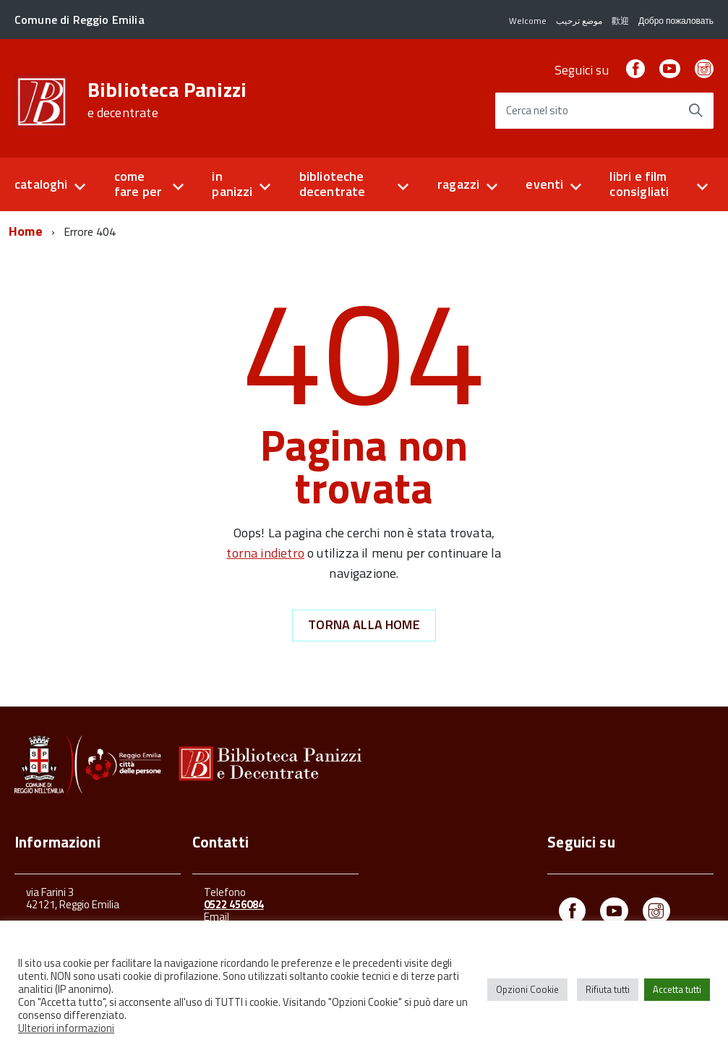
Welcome (528, 20)
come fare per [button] (138, 183)
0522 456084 (234, 904)
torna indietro (265, 553)
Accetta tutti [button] (677, 989)
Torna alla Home (364, 624)
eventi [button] (544, 184)
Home (26, 231)
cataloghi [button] (41, 184)
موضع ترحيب (579, 20)
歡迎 (620, 20)
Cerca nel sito (537, 111)
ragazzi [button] (458, 184)
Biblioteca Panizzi (167, 100)
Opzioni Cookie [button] (527, 989)
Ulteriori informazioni (66, 1028)
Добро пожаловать (676, 20)
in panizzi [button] (232, 183)
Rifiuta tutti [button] (608, 989)
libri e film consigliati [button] (639, 183)
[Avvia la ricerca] (695, 111)
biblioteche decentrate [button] (332, 183)
